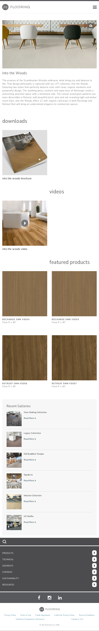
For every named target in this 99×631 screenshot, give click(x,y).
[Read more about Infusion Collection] (49, 501)
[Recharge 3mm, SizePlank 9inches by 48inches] (24, 296)
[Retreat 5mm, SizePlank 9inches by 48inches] (74, 360)
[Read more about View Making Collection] (49, 418)
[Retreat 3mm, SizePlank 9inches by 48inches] (24, 360)
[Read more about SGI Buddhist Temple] (49, 460)
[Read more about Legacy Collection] (49, 439)
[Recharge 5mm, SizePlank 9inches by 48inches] (74, 296)
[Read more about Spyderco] (49, 481)
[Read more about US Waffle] (49, 522)
